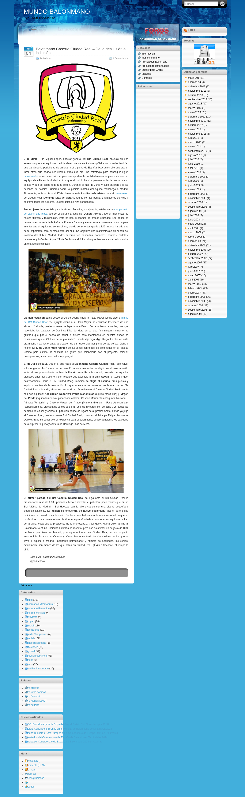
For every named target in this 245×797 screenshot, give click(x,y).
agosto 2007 (195, 262)
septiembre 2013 (197, 99)
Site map (30, 769)
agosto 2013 (195, 103)
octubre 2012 (195, 125)
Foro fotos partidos (35, 692)
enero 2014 (194, 82)
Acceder (29, 786)
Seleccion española (36, 655)
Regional (30, 651)
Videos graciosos (34, 778)
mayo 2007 (194, 275)
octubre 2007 (195, 253)
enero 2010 (194, 172)
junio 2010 (194, 163)
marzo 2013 (194, 108)
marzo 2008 (194, 232)
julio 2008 (193, 215)
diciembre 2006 (197, 296)
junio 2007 (194, 271)
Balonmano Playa (35, 612)
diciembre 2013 (197, 86)
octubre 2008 (195, 202)
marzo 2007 (194, 284)
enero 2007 (194, 292)
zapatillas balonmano (37, 668)
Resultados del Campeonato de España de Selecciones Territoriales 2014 (66, 737)
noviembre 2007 (197, 249)
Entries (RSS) (32, 761)
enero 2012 (194, 129)
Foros (191, 29)
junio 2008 (194, 219)
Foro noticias (32, 705)
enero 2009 (194, 189)
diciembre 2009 (197, 176)
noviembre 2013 (197, 90)
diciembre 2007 (197, 245)
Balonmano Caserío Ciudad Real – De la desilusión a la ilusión (81, 51)
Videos (29, 664)
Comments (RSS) (35, 765)
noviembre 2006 (197, 301)
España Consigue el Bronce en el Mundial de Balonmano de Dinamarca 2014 (68, 728)
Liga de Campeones (36, 634)
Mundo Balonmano (35, 642)
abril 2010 (193, 168)
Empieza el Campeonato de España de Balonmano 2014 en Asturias (63, 741)
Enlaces (146, 73)
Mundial (29, 638)
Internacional (32, 629)
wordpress (31, 773)
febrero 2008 (195, 236)
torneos (29, 659)
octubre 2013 (195, 95)
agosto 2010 (195, 155)
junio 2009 (194, 185)
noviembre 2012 (197, 120)
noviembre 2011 (197, 133)
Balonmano (26, 585)
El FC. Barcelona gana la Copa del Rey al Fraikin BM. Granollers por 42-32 (67, 724)
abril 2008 (193, 228)
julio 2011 (193, 137)
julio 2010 (193, 159)
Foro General (32, 696)
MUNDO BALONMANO (57, 11)
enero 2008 (194, 241)
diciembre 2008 (197, 193)
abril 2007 (193, 279)
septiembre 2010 (197, 151)
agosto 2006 (195, 313)
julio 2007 (193, 266)
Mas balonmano (151, 57)
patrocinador (31, 176)
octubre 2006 (195, 305)
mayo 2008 (194, 223)
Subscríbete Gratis (152, 69)
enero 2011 (194, 146)
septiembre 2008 (197, 206)
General (29, 625)
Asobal (29, 599)
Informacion (148, 53)
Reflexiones (46, 58)
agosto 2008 (195, 211)
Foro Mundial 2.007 (36, 700)
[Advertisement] (155, 153)
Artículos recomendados (155, 65)
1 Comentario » (120, 58)
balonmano (121, 193)
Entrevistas (31, 616)
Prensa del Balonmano (154, 61)
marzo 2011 (194, 142)
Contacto (147, 77)
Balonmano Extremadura (39, 604)
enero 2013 (194, 112)
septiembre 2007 (197, 258)
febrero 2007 (195, 288)
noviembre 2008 (197, 198)
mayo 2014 (194, 77)
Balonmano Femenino (37, 608)
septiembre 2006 (197, 309)
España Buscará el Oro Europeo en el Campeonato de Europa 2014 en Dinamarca (71, 733)
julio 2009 (193, 180)
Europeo (29, 621)
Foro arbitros (32, 687)
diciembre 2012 (197, 116)
